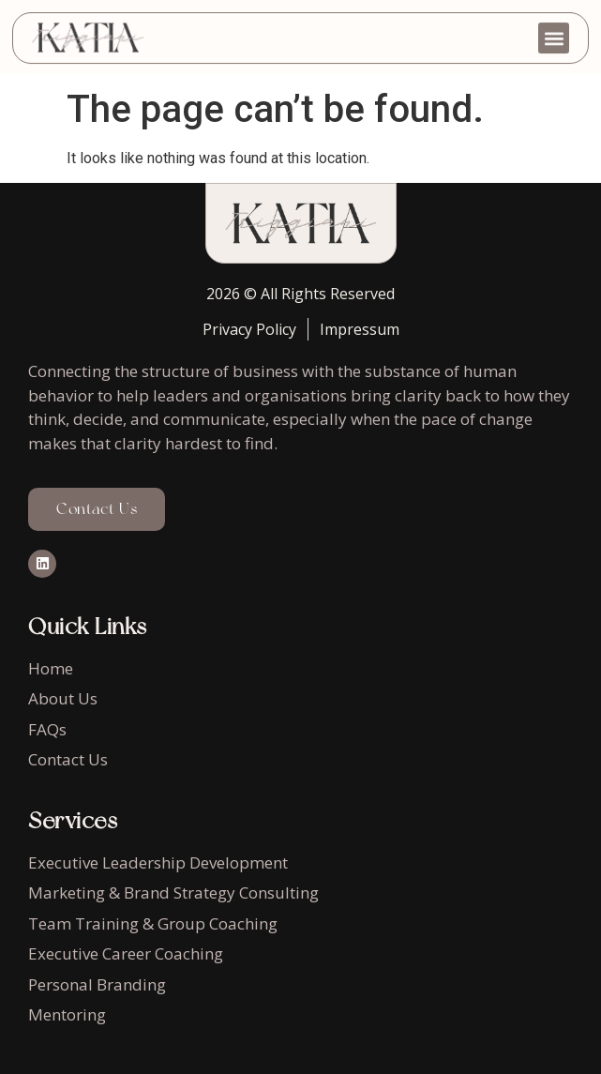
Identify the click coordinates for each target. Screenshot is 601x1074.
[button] (553, 32)
